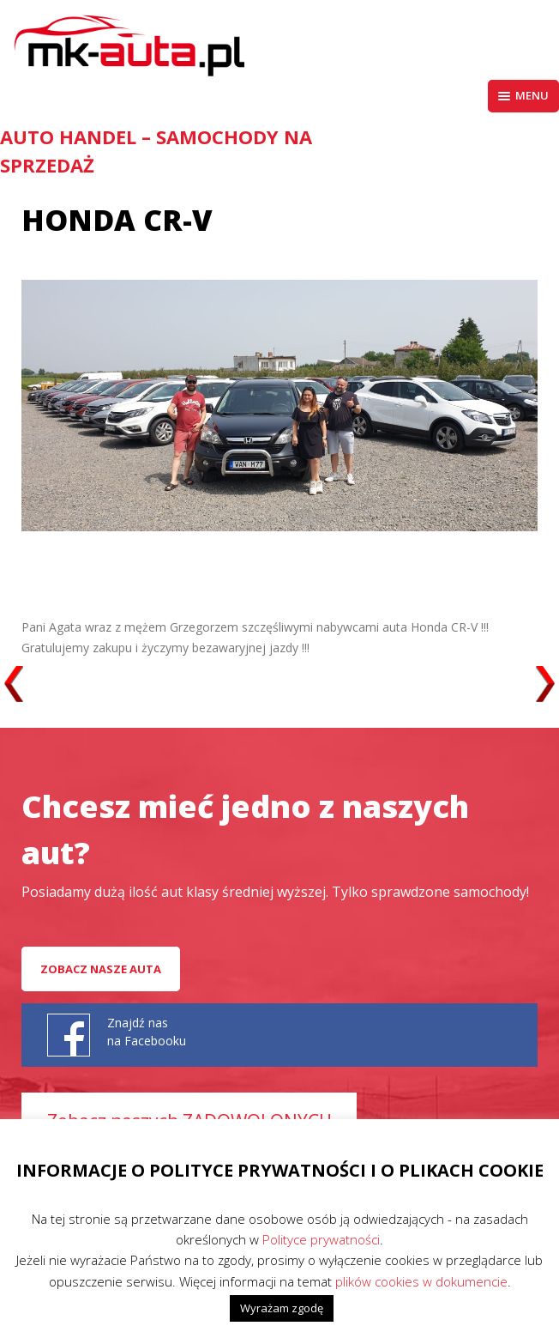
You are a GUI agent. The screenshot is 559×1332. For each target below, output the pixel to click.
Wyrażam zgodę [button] (281, 1308)
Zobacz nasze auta (100, 969)
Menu (523, 95)
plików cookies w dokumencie (421, 1281)
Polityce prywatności (321, 1239)
